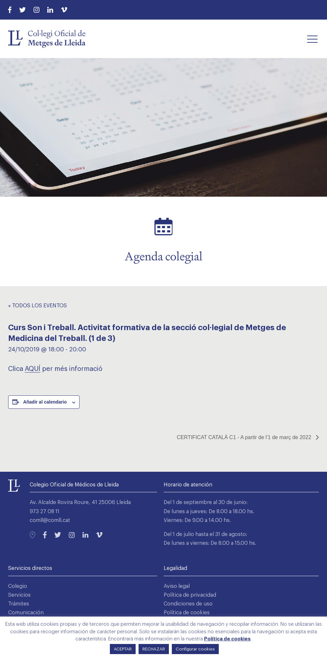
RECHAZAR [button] (153, 649)
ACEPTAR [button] (123, 649)
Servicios (19, 595)
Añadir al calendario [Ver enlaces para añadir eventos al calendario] (45, 402)
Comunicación (26, 612)
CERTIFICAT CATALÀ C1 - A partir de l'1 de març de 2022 (245, 437)
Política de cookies (187, 612)
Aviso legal (177, 586)
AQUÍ (32, 369)
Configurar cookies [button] (195, 649)
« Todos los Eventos (37, 305)
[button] (312, 38)
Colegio (17, 586)
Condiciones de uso (188, 603)
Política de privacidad (190, 595)
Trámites (18, 603)
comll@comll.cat (50, 520)
